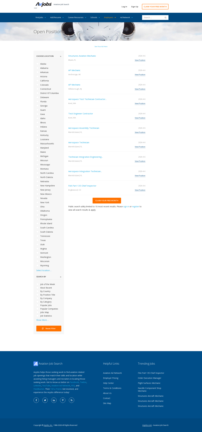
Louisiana (42, 139)
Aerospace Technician (78, 142)
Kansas (41, 131)
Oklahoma (43, 210)
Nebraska (42, 181)
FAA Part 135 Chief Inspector (82, 185)
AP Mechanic (74, 70)
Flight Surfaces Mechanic (149, 383)
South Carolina (45, 227)
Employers (110, 17)
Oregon (41, 215)
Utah (40, 244)
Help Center (108, 383)
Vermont (42, 253)
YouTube (46, 385)
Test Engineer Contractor (80, 113)
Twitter (83, 382)
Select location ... (43, 270)
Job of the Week (45, 284)
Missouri (42, 160)
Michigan (42, 156)
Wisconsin (42, 261)
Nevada (41, 198)
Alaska (41, 63)
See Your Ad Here (101, 47)
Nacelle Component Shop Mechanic (149, 389)
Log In (124, 6)
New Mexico (44, 194)
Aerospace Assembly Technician (83, 128)
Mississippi (43, 164)
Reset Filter (49, 328)
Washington (43, 257)
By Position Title (45, 294)
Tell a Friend (55, 389)
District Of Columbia (47, 93)
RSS (73, 385)
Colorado (42, 85)
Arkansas (42, 72)
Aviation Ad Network (60, 385)
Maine (41, 152)
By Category (43, 301)
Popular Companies (47, 308)
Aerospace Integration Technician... (85, 171)
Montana (42, 168)
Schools (95, 17)
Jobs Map (42, 312)
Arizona (41, 76)
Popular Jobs (44, 305)
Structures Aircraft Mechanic (151, 396)
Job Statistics (44, 315)
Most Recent (44, 287)
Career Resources (77, 17)
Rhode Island (44, 223)
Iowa (40, 114)
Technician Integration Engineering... (85, 156)
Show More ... (42, 320)
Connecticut (43, 89)
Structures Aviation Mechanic (82, 55)
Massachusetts (45, 143)
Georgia (41, 105)
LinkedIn (37, 385)
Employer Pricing (110, 378)
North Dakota (44, 177)
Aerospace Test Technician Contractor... (87, 99)
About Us (107, 393)
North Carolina (45, 173)
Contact (106, 398)
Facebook (74, 382)
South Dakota (44, 232)
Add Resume (57, 17)
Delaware (42, 97)
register (135, 206)
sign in (126, 206)
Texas (41, 240)
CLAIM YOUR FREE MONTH (155, 6)
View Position (140, 60)
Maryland (42, 147)
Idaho (40, 118)
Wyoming (42, 265)
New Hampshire (45, 185)
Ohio (40, 206)
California (42, 80)
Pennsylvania (44, 219)
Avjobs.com (147, 425)
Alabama (42, 68)
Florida (41, 101)
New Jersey (43, 189)
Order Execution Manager (149, 378)
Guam (41, 110)
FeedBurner (39, 389)
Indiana (41, 126)
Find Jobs (41, 17)
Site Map (107, 403)
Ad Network (126, 17)
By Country (43, 291)
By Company (44, 298)
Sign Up (134, 6)
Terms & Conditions (112, 388)
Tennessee (43, 236)
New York (42, 202)
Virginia (41, 248)
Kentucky (42, 135)
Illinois (41, 122)
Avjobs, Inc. (48, 425)
